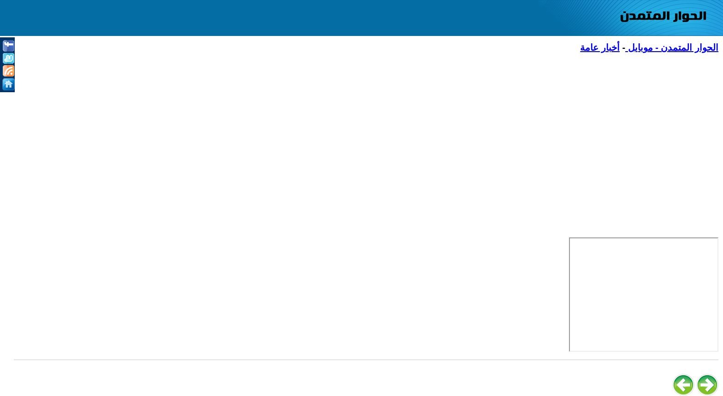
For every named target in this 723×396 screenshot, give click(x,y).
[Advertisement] (441, 129)
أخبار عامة (600, 47)
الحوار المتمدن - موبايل (671, 47)
